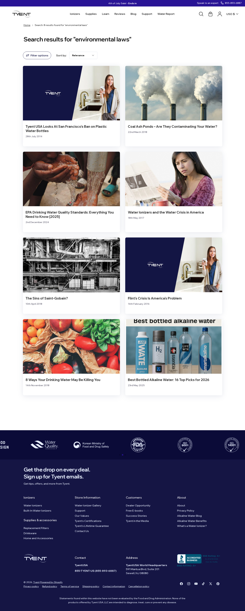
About (181, 497)
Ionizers (29, 497)
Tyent (36, 582)
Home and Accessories (38, 538)
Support (80, 510)
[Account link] (219, 14)
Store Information (87, 497)
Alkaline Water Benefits (192, 521)
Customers (134, 497)
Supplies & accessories (40, 520)
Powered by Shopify (51, 582)
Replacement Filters (36, 528)
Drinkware (30, 533)
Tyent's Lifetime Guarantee (92, 526)
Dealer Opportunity (138, 505)
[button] (120, 455)
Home (27, 25)
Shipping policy (90, 586)
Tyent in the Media (137, 521)
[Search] (201, 14)
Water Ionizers (33, 505)
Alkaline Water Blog (189, 515)
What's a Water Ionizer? (192, 526)
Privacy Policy (185, 510)
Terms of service (69, 586)
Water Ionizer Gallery (88, 505)
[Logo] (22, 14)
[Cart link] (210, 14)
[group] (44, 445)
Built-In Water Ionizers (37, 510)
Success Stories (136, 515)
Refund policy (49, 586)
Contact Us (82, 531)
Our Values (82, 515)
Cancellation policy (138, 586)
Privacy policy (31, 586)
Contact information (114, 586)
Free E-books (134, 510)
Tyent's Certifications (88, 521)
